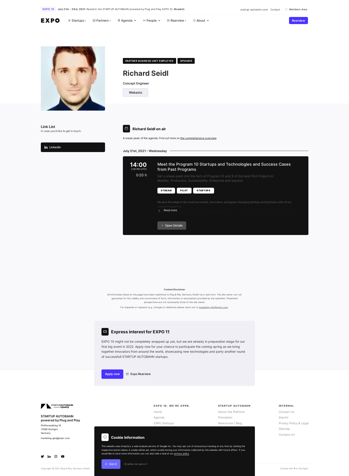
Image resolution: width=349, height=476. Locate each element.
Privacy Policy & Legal (293, 423)
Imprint (283, 417)
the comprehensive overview (198, 138)
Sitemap (284, 429)
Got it (111, 464)
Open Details (172, 225)
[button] (229, 203)
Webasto (135, 92)
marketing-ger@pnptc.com (213, 307)
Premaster (225, 417)
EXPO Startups (164, 423)
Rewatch (179, 9)
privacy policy (181, 453)
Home (158, 412)
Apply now (112, 374)
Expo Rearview (138, 374)
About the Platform (231, 412)
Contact (275, 9)
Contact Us (286, 412)
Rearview (298, 20)
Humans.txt (287, 434)
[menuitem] (126, 20)
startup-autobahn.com (254, 9)
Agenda (159, 417)
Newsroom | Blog (230, 423)
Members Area (296, 9)
